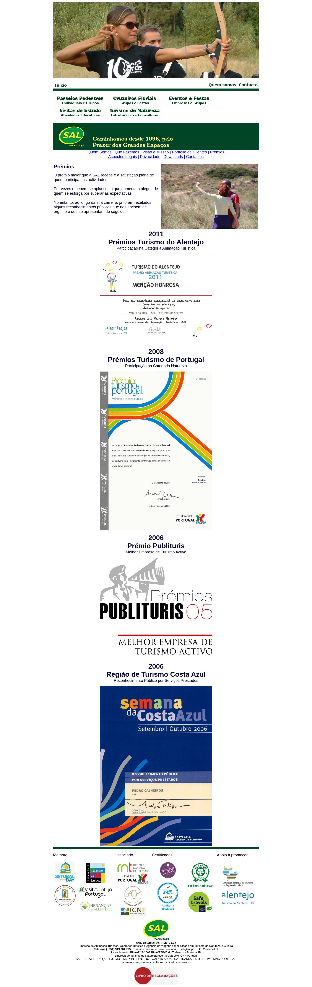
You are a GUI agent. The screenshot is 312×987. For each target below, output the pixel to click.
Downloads (173, 157)
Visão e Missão (155, 152)
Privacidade (150, 157)
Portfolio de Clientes (189, 152)
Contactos (195, 157)
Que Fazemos (127, 152)
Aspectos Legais (122, 157)
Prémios (217, 152)
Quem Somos (100, 152)
